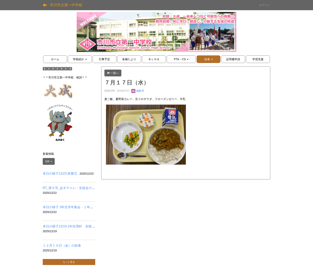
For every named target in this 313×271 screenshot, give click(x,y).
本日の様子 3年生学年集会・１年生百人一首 (74, 207)
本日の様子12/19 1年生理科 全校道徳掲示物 (75, 226)
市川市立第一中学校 (66, 5)
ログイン (264, 5)
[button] (209, 59)
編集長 (137, 90)
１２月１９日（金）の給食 (62, 245)
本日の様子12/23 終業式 (60, 173)
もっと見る (69, 262)
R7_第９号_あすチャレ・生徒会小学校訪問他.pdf (78, 188)
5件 (48, 161)
